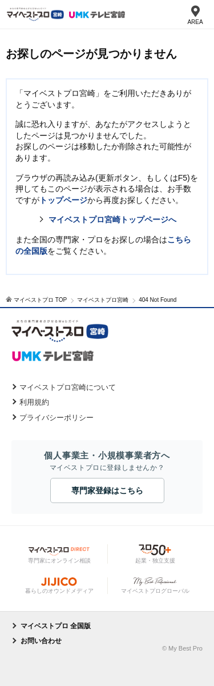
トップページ (63, 200)
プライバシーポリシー (56, 417)
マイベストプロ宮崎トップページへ (112, 219)
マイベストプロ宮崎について (67, 387)
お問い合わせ (41, 641)
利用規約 (34, 402)
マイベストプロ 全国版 (56, 626)
